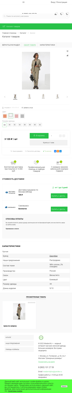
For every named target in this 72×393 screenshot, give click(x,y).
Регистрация (61, 2)
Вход (53, 2)
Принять (64, 386)
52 (14, 125)
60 (35, 125)
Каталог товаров (11, 26)
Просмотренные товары (36, 297)
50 (9, 125)
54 (19, 125)
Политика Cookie (15, 391)
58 (30, 125)
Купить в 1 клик (48, 143)
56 (25, 125)
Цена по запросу (10, 326)
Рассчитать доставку (32, 151)
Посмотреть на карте (46, 362)
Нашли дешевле (16, 151)
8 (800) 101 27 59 (46, 367)
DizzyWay (54, 256)
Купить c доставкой (60, 196)
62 (40, 125)
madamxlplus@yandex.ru (52, 372)
